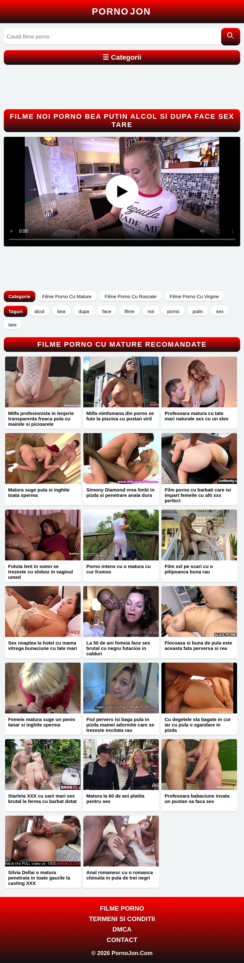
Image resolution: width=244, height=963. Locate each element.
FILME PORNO (122, 908)
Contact (122, 939)
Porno (121, 11)
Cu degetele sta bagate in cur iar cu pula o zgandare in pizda (198, 725)
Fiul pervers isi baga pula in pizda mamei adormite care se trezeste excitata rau (120, 725)
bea (61, 311)
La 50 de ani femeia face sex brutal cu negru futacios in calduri (118, 648)
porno (173, 311)
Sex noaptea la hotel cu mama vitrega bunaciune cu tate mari (42, 645)
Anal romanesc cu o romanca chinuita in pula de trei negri (119, 875)
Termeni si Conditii (122, 918)
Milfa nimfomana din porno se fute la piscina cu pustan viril (120, 416)
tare (13, 324)
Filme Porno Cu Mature (67, 296)
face (106, 311)
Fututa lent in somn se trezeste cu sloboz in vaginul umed (40, 572)
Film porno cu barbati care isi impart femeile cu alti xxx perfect (198, 495)
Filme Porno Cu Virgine (194, 296)
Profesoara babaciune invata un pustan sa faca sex (197, 798)
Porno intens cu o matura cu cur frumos (118, 569)
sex (219, 311)
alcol (39, 311)
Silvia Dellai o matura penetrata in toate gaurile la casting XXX (39, 878)
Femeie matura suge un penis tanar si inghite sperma (41, 722)
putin (198, 311)
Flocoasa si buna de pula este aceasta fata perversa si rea (198, 645)
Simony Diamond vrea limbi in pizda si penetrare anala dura (120, 492)
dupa (83, 311)
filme (130, 311)
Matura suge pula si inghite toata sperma (39, 492)
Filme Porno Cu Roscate (130, 296)
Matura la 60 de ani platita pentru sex (115, 798)
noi (151, 311)
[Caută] (230, 36)
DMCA (122, 929)
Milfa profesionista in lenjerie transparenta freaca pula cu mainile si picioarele (41, 419)
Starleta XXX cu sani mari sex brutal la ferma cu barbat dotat (42, 798)
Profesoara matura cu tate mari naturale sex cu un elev (196, 416)
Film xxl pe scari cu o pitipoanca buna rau (189, 569)
